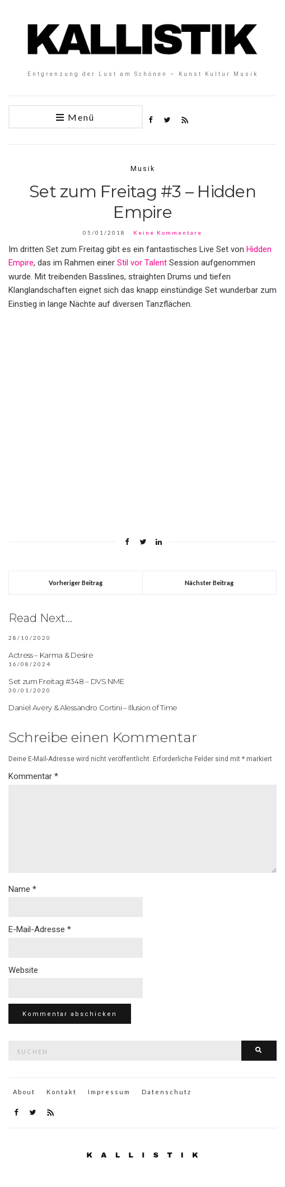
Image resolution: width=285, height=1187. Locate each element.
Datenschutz (166, 1091)
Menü (75, 118)
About (24, 1091)
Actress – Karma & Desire (50, 655)
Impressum (109, 1091)
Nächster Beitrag (209, 582)
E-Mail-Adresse (39, 929)
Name (22, 889)
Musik (142, 168)
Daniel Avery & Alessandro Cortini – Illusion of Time (92, 707)
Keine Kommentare (167, 232)
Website (23, 970)
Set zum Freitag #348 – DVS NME (66, 681)
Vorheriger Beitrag (75, 582)
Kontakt (61, 1091)
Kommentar (33, 776)
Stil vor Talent (142, 263)
